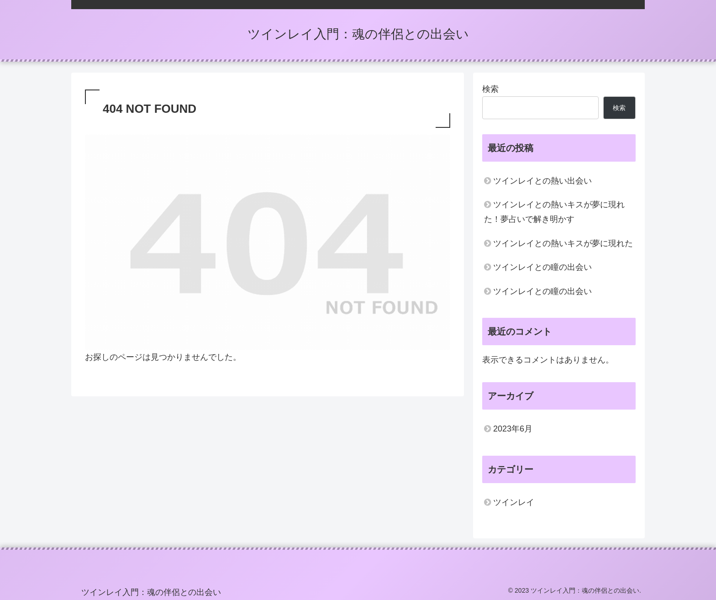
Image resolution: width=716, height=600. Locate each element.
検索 (490, 89)
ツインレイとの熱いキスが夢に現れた (563, 243)
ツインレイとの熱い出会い (542, 180)
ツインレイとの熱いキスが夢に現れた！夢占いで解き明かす (554, 212)
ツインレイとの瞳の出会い (542, 267)
